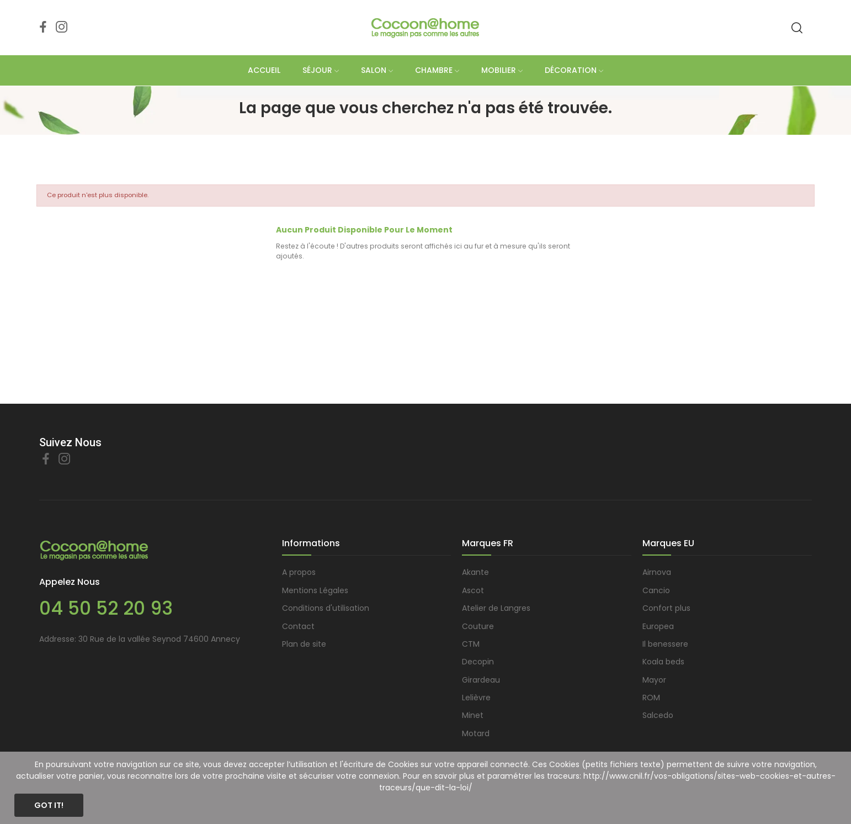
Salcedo (657, 715)
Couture (478, 626)
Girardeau (481, 679)
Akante (475, 572)
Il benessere (665, 643)
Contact (298, 626)
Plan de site (304, 643)
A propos (299, 572)
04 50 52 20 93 (106, 608)
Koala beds (663, 661)
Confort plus (666, 608)
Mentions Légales (315, 590)
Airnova (656, 572)
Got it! (48, 805)
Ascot (473, 590)
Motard (476, 733)
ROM (651, 697)
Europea (658, 626)
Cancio (656, 590)
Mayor (654, 679)
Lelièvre (476, 697)
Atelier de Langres (496, 608)
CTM (471, 643)
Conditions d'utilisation (325, 608)
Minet (472, 715)
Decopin (478, 661)
